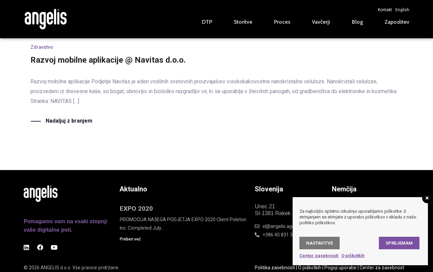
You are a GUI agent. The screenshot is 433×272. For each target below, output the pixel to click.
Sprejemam (399, 243)
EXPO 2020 (136, 208)
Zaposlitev (397, 22)
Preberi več (130, 239)
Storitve (243, 22)
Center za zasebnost (382, 267)
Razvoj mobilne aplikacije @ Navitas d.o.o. (108, 60)
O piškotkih (309, 267)
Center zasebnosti (319, 255)
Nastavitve (319, 243)
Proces (282, 22)
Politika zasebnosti (275, 267)
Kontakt (385, 9)
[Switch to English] (400, 10)
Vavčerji (321, 22)
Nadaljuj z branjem (69, 121)
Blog (357, 22)
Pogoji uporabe (340, 267)
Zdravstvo (41, 47)
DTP (207, 22)
